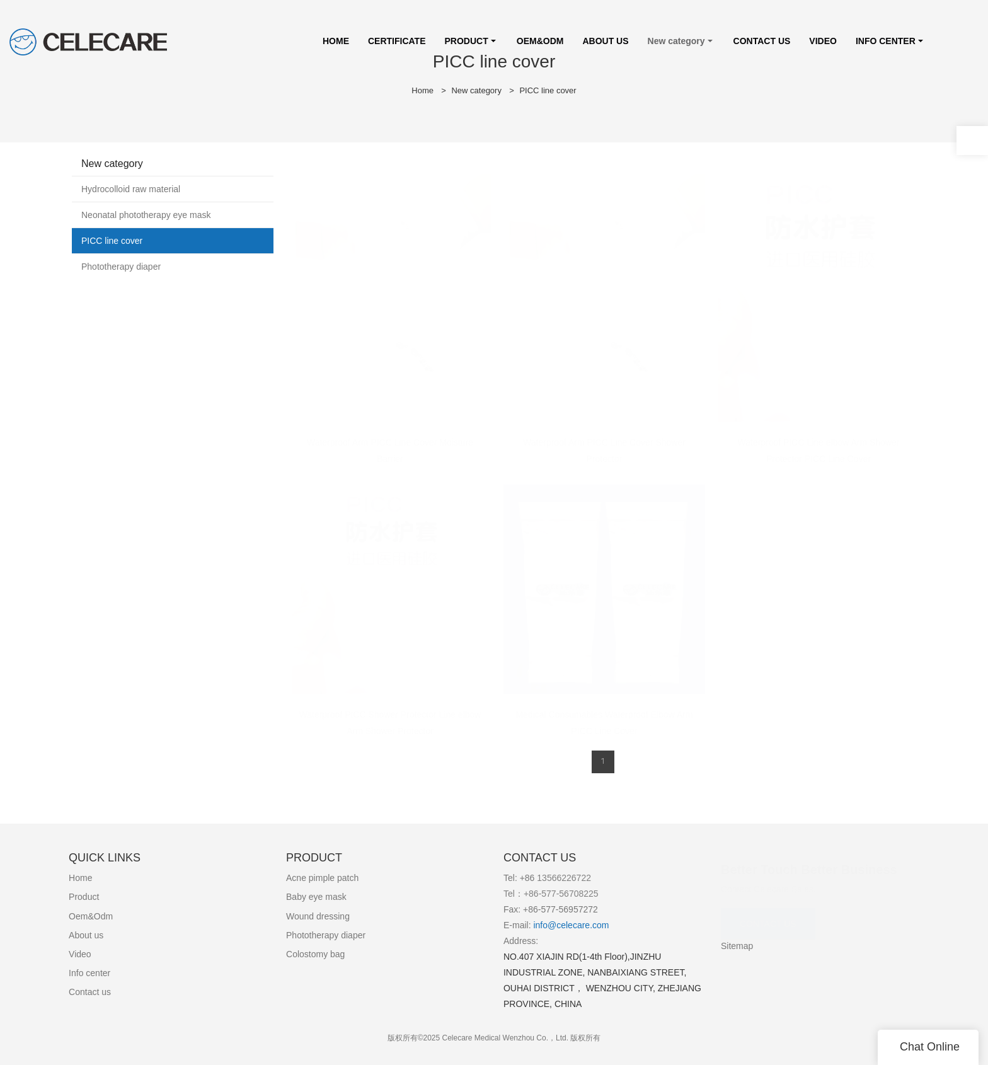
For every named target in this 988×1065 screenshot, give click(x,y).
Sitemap (737, 946)
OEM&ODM (540, 41)
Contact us (90, 992)
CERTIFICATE (397, 41)
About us (86, 935)
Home (422, 90)
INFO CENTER (886, 41)
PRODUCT (466, 41)
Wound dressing (318, 916)
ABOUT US (605, 41)
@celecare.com (578, 925)
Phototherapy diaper (121, 267)
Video (80, 954)
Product (84, 897)
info (539, 925)
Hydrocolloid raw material (130, 189)
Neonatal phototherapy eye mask (145, 215)
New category (676, 41)
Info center (89, 973)
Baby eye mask (316, 897)
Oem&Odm (91, 916)
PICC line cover (547, 90)
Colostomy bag (315, 954)
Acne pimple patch (322, 878)
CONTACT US (762, 41)
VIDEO (823, 41)
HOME (336, 41)
